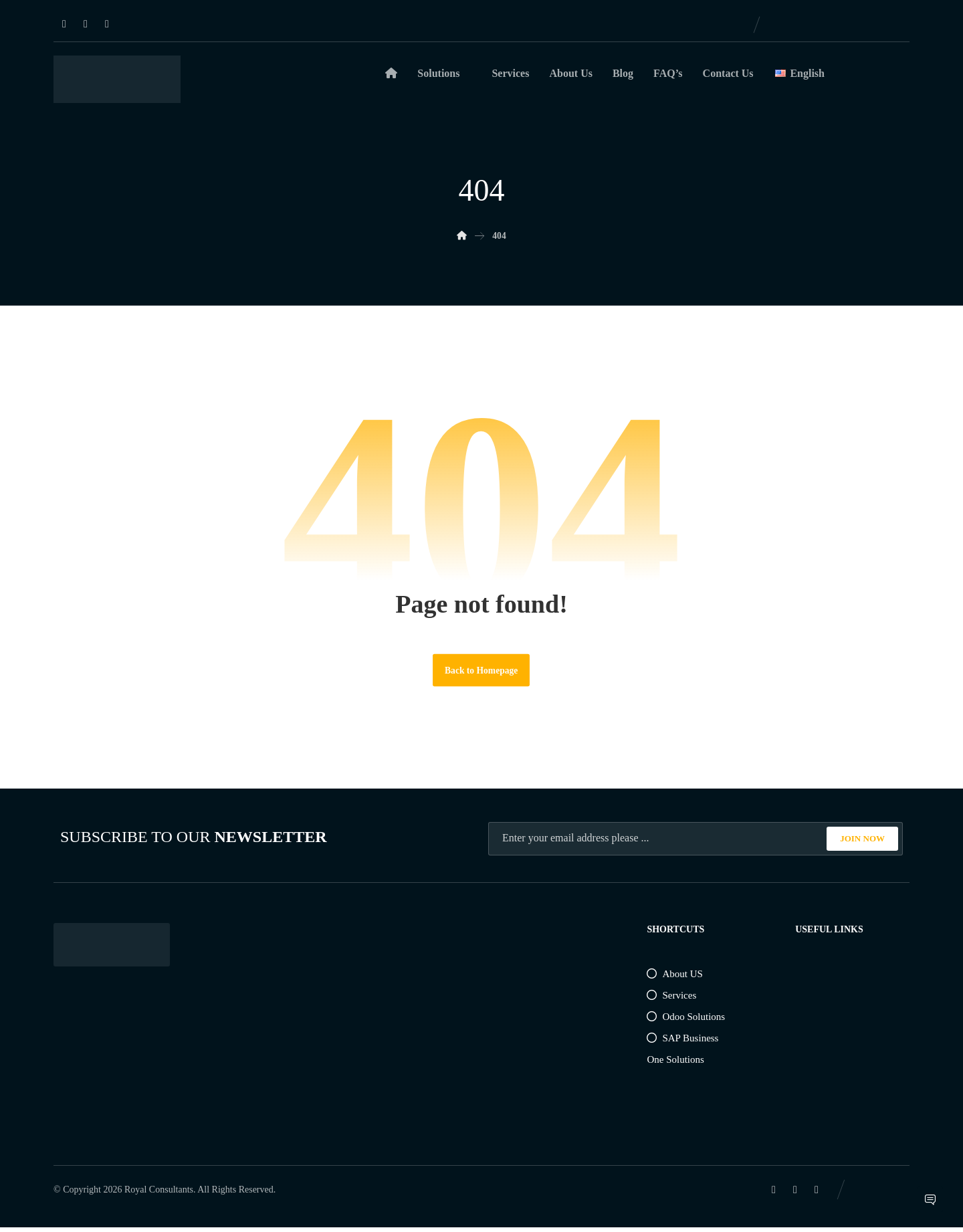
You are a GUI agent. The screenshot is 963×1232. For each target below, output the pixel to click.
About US (674, 978)
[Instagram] (107, 24)
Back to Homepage (481, 674)
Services (671, 1000)
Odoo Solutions (686, 1021)
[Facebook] (85, 24)
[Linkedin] (64, 24)
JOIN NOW (862, 843)
